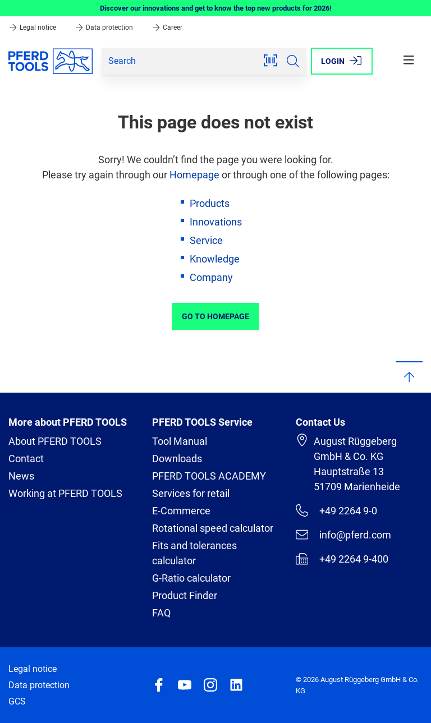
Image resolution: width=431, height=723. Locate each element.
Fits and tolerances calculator (194, 553)
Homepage (194, 175)
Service (206, 240)
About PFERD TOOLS (55, 441)
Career (167, 27)
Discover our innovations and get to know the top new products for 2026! (216, 8)
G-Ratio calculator (191, 578)
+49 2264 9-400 (342, 558)
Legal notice (33, 27)
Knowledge (215, 259)
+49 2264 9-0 (336, 510)
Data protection (105, 27)
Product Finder (184, 595)
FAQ (161, 613)
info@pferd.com (343, 534)
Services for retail (191, 493)
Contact (26, 458)
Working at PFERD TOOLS (65, 493)
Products (210, 203)
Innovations (216, 222)
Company (211, 277)
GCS (17, 701)
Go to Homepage (215, 316)
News (21, 476)
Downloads (177, 458)
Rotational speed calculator (212, 528)
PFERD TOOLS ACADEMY (209, 476)
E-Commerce (181, 511)
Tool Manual (179, 441)
